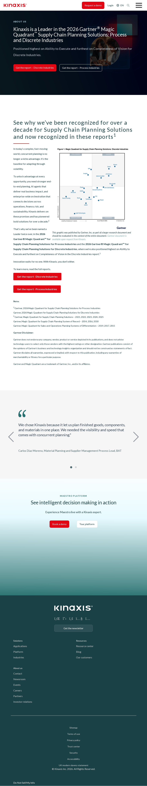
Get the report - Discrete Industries (37, 276)
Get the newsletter (73, 628)
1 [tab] (71, 467)
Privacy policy (73, 740)
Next (135, 436)
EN (122, 5)
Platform (18, 651)
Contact (17, 673)
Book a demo (59, 524)
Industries (18, 657)
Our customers (84, 657)
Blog (78, 651)
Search (128, 5)
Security (73, 752)
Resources (81, 640)
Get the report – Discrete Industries (35, 67)
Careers (17, 690)
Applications (20, 646)
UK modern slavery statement (73, 765)
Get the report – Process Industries (80, 67)
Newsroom (19, 679)
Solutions (18, 640)
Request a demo (93, 5)
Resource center (85, 646)
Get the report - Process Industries (37, 289)
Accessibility (73, 759)
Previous (11, 436)
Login (110, 5)
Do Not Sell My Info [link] (24, 782)
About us (17, 668)
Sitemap (73, 727)
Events (17, 684)
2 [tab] (76, 467)
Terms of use (73, 734)
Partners (18, 696)
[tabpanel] (73, 432)
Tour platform (87, 524)
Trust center (73, 746)
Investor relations (22, 701)
